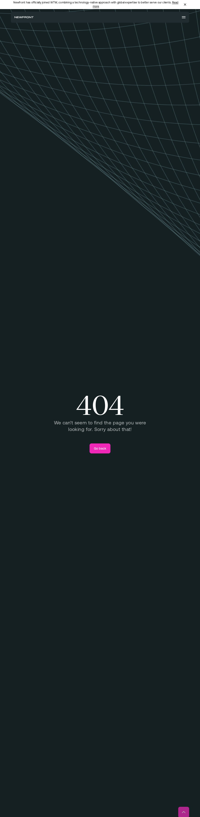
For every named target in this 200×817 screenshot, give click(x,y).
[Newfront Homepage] (24, 17)
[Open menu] (183, 17)
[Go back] (100, 448)
